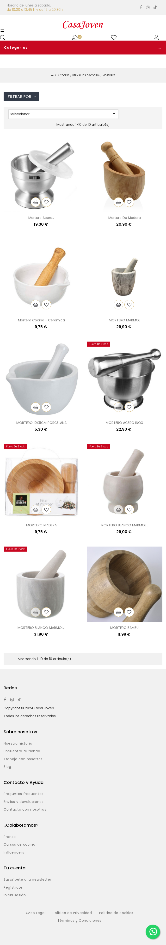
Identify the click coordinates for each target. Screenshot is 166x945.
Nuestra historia (18, 743)
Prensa (10, 837)
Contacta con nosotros (25, 809)
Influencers (14, 852)
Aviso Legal (35, 913)
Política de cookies (116, 913)
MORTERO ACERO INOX (124, 422)
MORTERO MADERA (41, 525)
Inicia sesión (15, 895)
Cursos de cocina (19, 845)
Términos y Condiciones (79, 921)
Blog (7, 767)
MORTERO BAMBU (124, 627)
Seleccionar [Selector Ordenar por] (63, 114)
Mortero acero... (41, 217)
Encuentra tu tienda (22, 751)
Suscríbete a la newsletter (27, 880)
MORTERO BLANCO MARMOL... (124, 525)
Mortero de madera (124, 217)
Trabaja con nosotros (23, 759)
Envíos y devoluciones (24, 802)
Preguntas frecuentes (23, 794)
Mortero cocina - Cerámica (41, 320)
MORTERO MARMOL (124, 320)
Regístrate (13, 887)
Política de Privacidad (72, 913)
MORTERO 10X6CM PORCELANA (41, 422)
